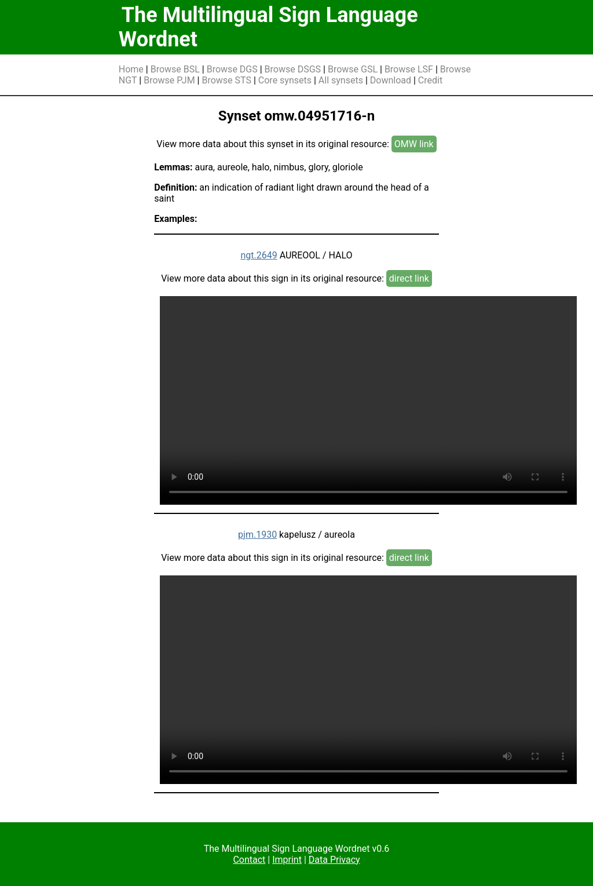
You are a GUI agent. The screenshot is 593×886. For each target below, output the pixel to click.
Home (131, 69)
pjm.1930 (257, 534)
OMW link (414, 144)
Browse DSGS (293, 69)
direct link (409, 278)
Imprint (287, 859)
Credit (430, 80)
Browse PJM (169, 80)
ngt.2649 (258, 255)
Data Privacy (334, 859)
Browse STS (226, 80)
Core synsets (285, 80)
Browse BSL (175, 69)
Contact (249, 859)
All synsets (341, 80)
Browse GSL (353, 69)
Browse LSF (409, 69)
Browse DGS (232, 69)
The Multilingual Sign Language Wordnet (268, 27)
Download (390, 80)
